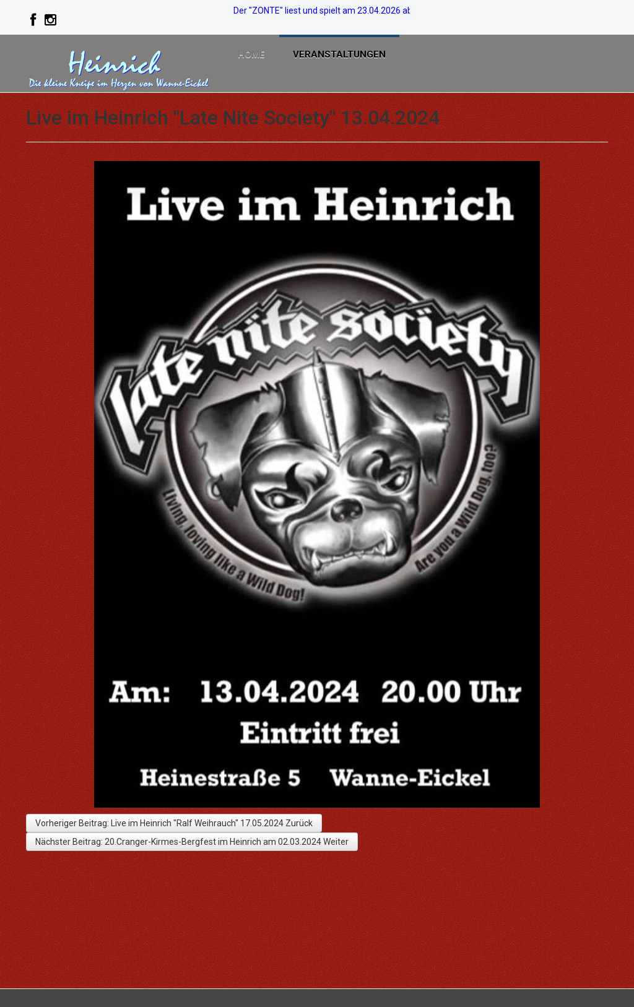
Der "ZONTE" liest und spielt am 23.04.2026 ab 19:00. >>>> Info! (356, 10)
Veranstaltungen (346, 55)
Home (254, 55)
